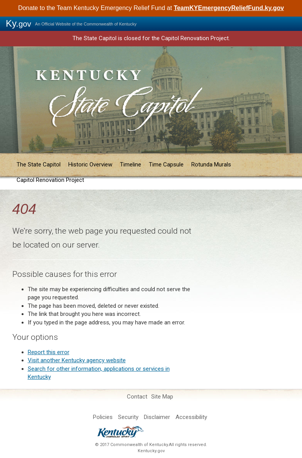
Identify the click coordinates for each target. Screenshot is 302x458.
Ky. (18, 23)
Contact (137, 396)
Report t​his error (48, 352)
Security (128, 417)
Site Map (162, 396)
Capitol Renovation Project (50, 179)
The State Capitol (39, 164)
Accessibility (191, 417)
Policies (103, 417)
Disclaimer (157, 417)
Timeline (130, 164)
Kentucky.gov (151, 450)
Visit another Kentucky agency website (77, 360)
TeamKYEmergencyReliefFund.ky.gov (229, 8)
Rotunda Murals (211, 164)
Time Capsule (166, 164)
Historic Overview (90, 164)
